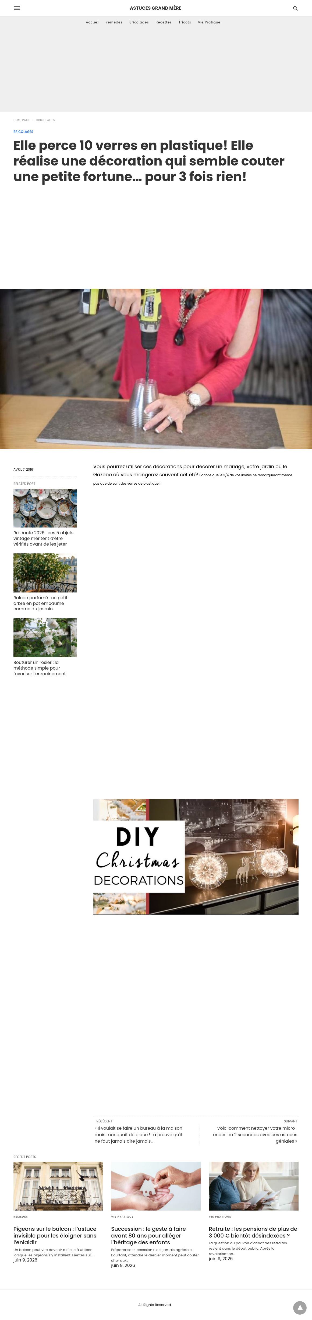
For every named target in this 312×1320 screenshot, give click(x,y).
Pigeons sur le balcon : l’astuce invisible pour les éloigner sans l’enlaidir (55, 1235)
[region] (156, 230)
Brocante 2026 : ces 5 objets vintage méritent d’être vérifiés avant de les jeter (43, 538)
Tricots (185, 22)
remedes (114, 22)
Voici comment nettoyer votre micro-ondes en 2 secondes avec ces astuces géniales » (255, 1134)
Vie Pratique (209, 22)
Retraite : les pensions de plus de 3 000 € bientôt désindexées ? (253, 1232)
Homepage (21, 120)
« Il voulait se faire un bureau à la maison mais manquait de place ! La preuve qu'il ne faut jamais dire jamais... (138, 1134)
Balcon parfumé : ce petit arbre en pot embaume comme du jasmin (40, 603)
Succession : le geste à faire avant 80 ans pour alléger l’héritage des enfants (148, 1235)
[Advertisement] (156, 71)
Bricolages (139, 22)
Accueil (93, 22)
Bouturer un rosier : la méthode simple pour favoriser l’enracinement (39, 668)
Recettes (164, 22)
